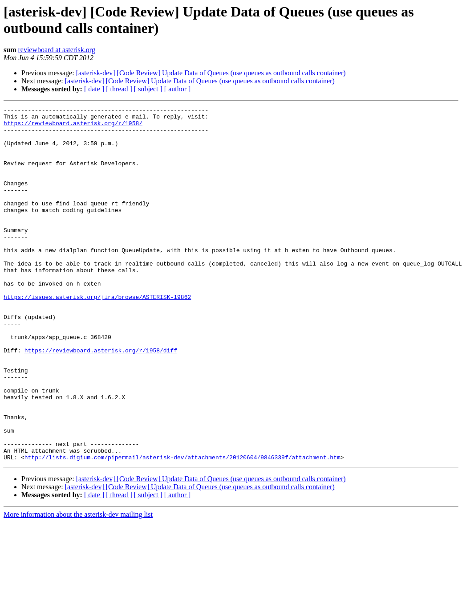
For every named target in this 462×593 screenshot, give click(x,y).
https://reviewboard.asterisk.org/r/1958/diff (100, 400)
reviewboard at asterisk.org (56, 49)
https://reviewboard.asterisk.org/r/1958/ (73, 127)
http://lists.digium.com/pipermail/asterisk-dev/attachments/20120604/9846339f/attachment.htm (182, 528)
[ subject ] (148, 89)
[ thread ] (119, 89)
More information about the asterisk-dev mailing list (78, 585)
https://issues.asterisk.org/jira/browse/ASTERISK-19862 (97, 335)
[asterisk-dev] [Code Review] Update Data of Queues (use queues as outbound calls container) (211, 73)
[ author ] (177, 89)
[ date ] (94, 89)
